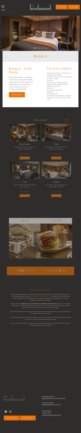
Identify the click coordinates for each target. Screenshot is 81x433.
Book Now (17, 95)
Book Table (74, 7)
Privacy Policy (46, 411)
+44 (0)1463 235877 (48, 403)
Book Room (61, 7)
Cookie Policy (46, 413)
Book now (26, 158)
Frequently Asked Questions (51, 415)
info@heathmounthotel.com (41, 301)
